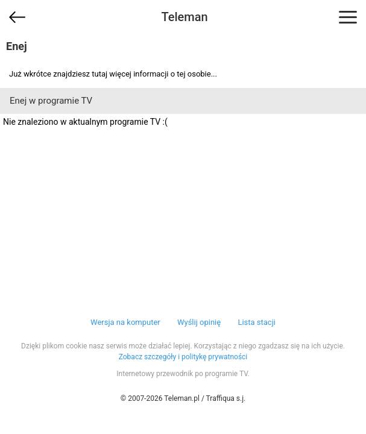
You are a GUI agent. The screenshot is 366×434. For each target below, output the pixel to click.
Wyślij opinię (199, 322)
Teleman (184, 17)
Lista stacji (257, 322)
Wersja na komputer (125, 322)
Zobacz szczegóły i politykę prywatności (183, 357)
